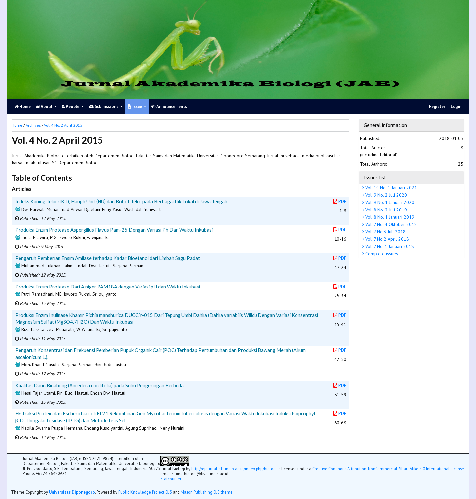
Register (437, 106)
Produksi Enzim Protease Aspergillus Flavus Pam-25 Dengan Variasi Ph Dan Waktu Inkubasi (114, 230)
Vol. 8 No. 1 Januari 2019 (389, 217)
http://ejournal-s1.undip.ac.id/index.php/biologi (234, 468)
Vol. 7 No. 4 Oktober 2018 (390, 224)
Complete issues (381, 254)
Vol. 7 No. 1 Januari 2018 (389, 246)
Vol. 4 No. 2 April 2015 (63, 125)
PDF (339, 201)
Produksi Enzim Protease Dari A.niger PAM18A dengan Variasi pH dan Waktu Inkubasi (107, 286)
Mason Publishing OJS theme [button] (207, 492)
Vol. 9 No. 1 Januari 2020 (389, 202)
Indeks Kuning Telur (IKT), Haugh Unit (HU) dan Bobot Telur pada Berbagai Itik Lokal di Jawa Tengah (121, 201)
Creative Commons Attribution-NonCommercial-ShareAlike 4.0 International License (388, 468)
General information (385, 125)
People (71, 106)
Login (456, 106)
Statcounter (170, 478)
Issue (135, 106)
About (45, 106)
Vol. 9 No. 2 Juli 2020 (385, 195)
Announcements (169, 106)
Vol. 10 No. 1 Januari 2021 (390, 188)
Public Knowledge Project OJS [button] (145, 492)
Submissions (104, 106)
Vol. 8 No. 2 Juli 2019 (385, 210)
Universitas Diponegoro (72, 492)
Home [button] (17, 125)
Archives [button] (33, 125)
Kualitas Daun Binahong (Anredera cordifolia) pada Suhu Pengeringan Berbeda (99, 385)
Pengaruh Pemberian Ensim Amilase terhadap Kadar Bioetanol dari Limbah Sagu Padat (107, 258)
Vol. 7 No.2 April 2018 (386, 239)
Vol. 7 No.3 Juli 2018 (385, 232)
